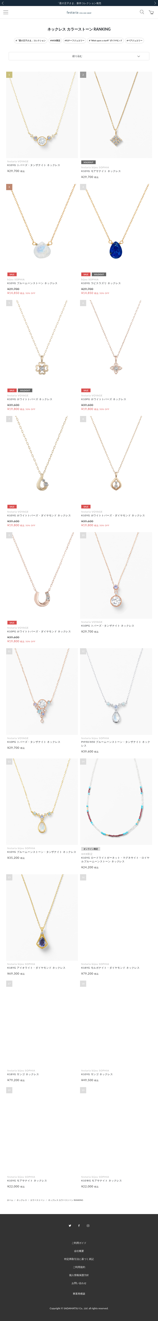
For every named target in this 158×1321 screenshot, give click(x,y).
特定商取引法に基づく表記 (79, 1259)
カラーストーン (37, 1200)
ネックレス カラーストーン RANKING (65, 1200)
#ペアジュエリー (134, 40)
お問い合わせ (79, 1283)
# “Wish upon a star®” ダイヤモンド (105, 40)
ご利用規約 (79, 1267)
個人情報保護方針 (79, 1275)
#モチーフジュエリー (75, 40)
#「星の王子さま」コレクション (31, 40)
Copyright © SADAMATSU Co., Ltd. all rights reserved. (79, 1308)
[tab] (79, 56)
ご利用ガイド (79, 1242)
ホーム (10, 1200)
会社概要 (79, 1250)
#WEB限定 (55, 40)
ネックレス (22, 1200)
